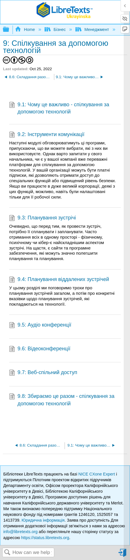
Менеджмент (92, 29)
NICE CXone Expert (97, 474)
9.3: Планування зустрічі (42, 218)
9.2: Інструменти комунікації (47, 135)
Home (25, 29)
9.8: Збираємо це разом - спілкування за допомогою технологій (62, 400)
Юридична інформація (43, 520)
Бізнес (56, 29)
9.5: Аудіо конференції (40, 325)
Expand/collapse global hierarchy (9, 29)
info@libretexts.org (20, 531)
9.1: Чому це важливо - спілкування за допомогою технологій (59, 108)
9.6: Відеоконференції (39, 349)
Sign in (123, 555)
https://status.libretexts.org (45, 537)
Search (7, 552)
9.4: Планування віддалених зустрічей (59, 280)
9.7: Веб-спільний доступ (43, 373)
